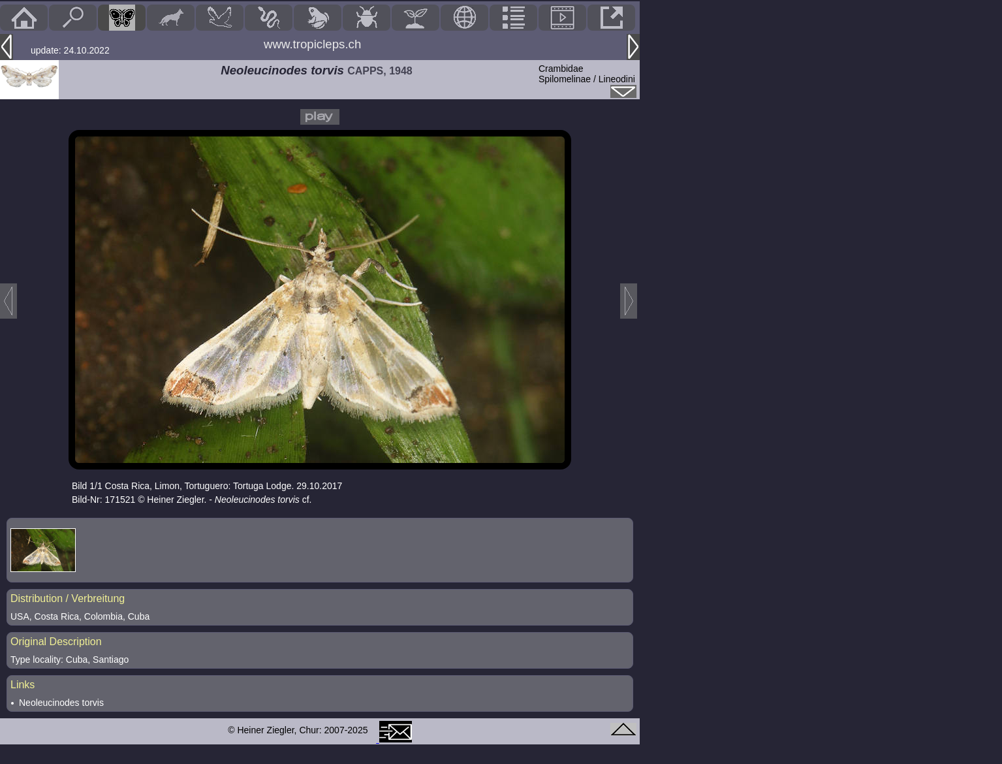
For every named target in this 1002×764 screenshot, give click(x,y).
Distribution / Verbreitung (67, 598)
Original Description (56, 641)
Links (22, 684)
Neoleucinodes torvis (61, 702)
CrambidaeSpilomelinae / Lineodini (587, 73)
